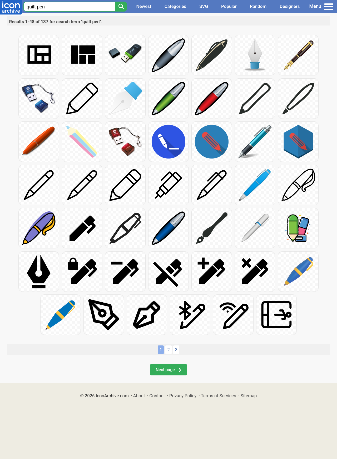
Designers (290, 6)
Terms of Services (218, 395)
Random (258, 6)
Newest (143, 6)
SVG (203, 6)
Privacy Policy (182, 395)
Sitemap (249, 395)
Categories (175, 6)
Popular (229, 6)
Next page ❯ (168, 369)
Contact (157, 395)
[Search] (121, 7)
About (139, 395)
